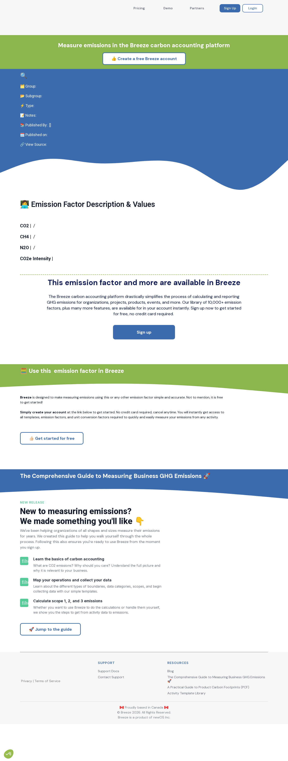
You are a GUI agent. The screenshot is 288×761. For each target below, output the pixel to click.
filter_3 (24, 638)
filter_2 (24, 617)
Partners (197, 8)
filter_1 (24, 596)
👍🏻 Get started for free (52, 453)
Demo (168, 8)
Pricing (139, 8)
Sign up (144, 334)
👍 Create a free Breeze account (144, 38)
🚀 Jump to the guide (50, 664)
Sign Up (230, 8)
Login (252, 8)
